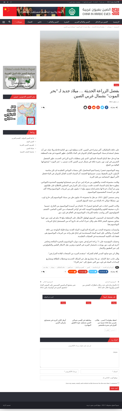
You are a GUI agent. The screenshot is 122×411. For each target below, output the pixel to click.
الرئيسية (116, 22)
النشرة (66, 22)
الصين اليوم (30, 141)
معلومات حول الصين (74, 2)
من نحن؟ (101, 2)
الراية (4, 405)
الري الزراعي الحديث (108, 267)
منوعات (19, 22)
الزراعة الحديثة (96, 267)
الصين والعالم (54, 22)
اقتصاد (29, 22)
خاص (40, 22)
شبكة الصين (30, 148)
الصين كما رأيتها (88, 2)
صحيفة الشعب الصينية (27, 152)
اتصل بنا (95, 2)
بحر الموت (70, 267)
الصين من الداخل (101, 22)
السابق (113, 330)
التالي (107, 330)
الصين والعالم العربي (82, 22)
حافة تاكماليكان (61, 267)
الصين (88, 267)
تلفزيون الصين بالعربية (27, 145)
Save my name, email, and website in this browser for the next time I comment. (91, 383)
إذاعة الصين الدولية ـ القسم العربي (23, 138)
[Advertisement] (79, 127)
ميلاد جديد (45, 267)
